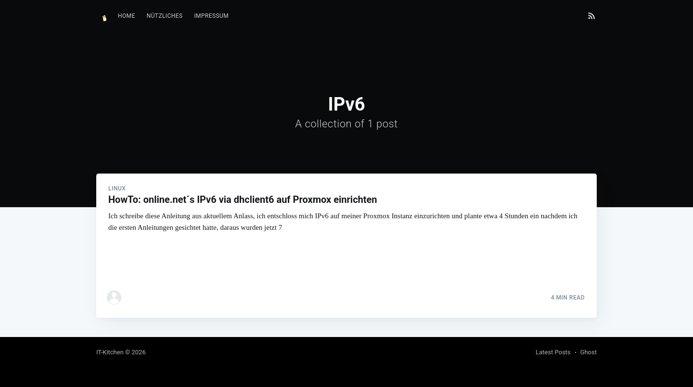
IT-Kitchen (110, 352)
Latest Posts (553, 352)
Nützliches (165, 15)
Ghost (588, 352)
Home (126, 15)
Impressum (211, 15)
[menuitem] (126, 16)
